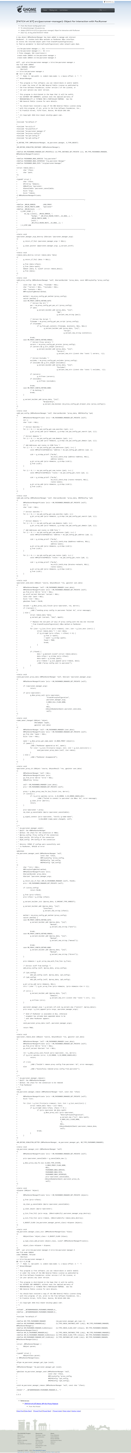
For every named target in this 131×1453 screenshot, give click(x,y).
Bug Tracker (39, 1444)
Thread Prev (38, 1411)
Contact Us (20, 1442)
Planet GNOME (54, 1438)
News (52, 1433)
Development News (56, 1440)
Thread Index (57, 1411)
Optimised (20, 1452)
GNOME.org (109, 2)
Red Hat (38, 1452)
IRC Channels (39, 1442)
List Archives (64, 10)
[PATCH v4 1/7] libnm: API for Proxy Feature (41, 1404)
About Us (20, 1435)
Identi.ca (52, 1442)
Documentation (40, 1437)
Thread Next (47, 1411)
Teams (19, 1438)
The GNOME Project (23, 1433)
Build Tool (38, 1447)
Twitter (52, 1444)
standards (27, 1452)
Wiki (37, 1438)
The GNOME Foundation (24, 1444)
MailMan (48, 1452)
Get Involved (21, 1437)
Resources (39, 1433)
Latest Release (54, 1437)
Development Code (41, 1445)
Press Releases (54, 1435)
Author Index (76, 1411)
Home (45, 10)
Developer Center (41, 1435)
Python (53, 1452)
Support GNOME (22, 1440)
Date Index (66, 1411)
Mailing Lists (53, 10)
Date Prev (20, 1411)
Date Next (27, 1411)
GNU (58, 1452)
